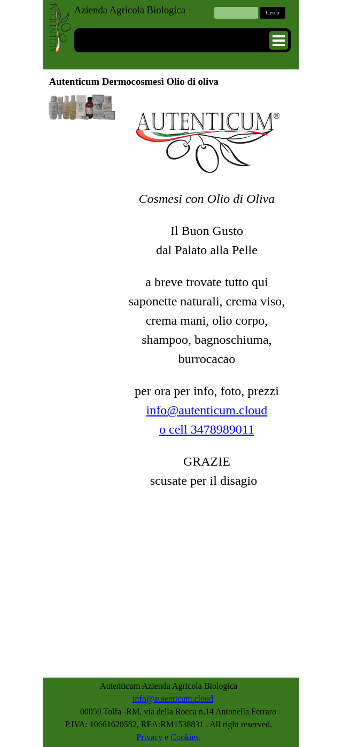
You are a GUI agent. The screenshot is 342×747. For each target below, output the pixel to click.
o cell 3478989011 (206, 429)
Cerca (272, 12)
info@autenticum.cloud (207, 410)
